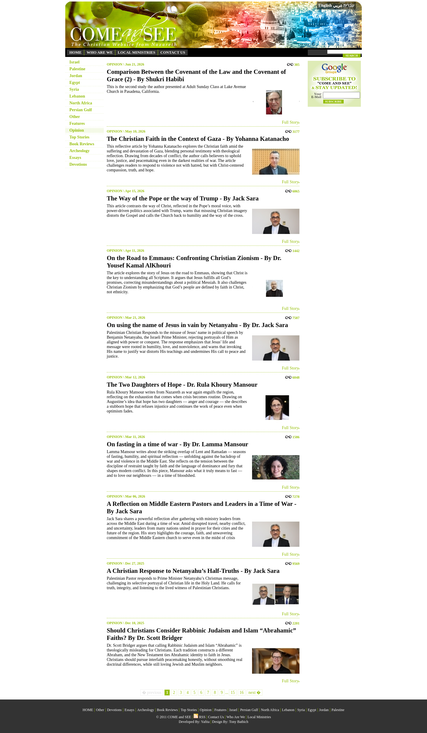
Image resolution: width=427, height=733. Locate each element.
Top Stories (79, 137)
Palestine (77, 69)
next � (254, 692)
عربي (337, 5)
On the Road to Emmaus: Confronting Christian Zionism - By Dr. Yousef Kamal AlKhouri (194, 261)
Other (74, 116)
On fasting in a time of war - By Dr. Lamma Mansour (177, 444)
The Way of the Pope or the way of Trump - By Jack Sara (183, 198)
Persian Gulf (80, 110)
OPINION (114, 64)
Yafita (205, 722)
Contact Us (216, 717)
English (325, 5)
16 (242, 692)
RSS (199, 717)
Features (77, 123)
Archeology (79, 151)
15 (233, 692)
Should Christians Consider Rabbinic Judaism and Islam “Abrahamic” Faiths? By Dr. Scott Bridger (201, 634)
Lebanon (77, 96)
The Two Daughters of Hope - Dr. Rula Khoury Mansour (182, 384)
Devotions (78, 164)
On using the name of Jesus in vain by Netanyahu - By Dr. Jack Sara (197, 325)
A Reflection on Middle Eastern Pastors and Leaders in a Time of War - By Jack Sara (202, 507)
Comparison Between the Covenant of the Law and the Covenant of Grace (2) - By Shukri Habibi (196, 75)
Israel (74, 62)
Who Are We (236, 717)
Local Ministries (259, 717)
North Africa (80, 103)
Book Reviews (81, 144)
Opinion (76, 130)
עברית (348, 5)
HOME (75, 52)
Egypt (74, 82)
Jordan (75, 76)
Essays (75, 157)
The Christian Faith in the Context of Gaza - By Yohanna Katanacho (198, 138)
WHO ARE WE (100, 52)
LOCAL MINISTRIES (136, 52)
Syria (74, 89)
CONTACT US (172, 52)
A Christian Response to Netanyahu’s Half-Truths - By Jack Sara (193, 570)
